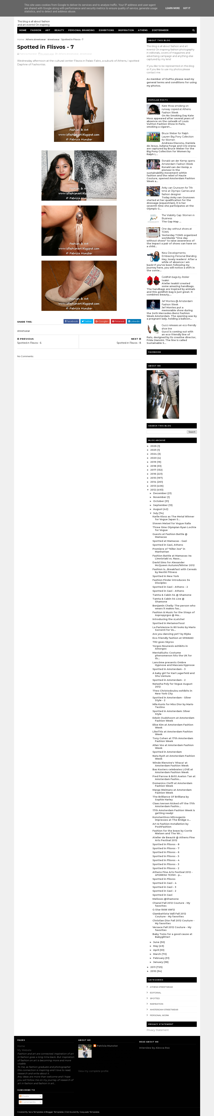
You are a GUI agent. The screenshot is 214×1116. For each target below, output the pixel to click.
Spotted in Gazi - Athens (168, 590)
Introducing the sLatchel (168, 619)
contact (151, 72)
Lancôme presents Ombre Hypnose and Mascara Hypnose (173, 664)
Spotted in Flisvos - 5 (165, 856)
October (159, 501)
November (160, 497)
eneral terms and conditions (166, 82)
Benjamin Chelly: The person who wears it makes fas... (173, 607)
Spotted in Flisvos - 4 (165, 860)
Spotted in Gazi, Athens (167, 544)
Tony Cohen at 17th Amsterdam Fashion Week (172, 740)
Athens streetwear (36, 39)
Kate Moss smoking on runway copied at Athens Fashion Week (176, 109)
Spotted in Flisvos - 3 (165, 864)
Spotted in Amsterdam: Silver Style (171, 713)
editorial (155, 992)
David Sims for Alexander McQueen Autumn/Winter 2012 (173, 564)
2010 (153, 971)
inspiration (156, 1004)
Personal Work (159, 1015)
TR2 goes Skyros (163, 642)
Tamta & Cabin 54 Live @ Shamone (168, 600)
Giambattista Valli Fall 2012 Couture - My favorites (169, 915)
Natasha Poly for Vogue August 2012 (172, 685)
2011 (153, 967)
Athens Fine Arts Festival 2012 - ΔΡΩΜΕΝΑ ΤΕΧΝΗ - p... (172, 873)
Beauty (59, 30)
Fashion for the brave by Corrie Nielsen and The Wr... (172, 832)
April (156, 950)
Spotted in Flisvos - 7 (165, 848)
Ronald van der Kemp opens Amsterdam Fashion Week (178, 162)
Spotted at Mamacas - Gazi (169, 541)
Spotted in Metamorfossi (168, 623)
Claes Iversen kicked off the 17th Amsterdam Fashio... (173, 805)
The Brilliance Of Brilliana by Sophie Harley (170, 798)
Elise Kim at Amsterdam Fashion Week (172, 726)
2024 (153, 453)
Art (47, 30)
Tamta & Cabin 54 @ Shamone (171, 594)
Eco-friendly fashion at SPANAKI (172, 637)
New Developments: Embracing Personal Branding (179, 254)
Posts (24, 1096)
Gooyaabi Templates (89, 1111)
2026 (153, 446)
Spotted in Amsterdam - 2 (168, 680)
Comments (27, 1102)
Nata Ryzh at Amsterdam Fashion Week (173, 757)
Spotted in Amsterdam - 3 (168, 669)
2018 (153, 465)
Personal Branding (81, 30)
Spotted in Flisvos (163, 879)
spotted (155, 998)
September (160, 505)
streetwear (54, 39)
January (158, 962)
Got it (186, 8)
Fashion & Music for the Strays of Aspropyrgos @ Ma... (173, 614)
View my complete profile (93, 1071)
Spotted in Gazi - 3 (164, 887)
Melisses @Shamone (165, 898)
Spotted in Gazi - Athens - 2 (170, 586)
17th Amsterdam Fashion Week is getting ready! (173, 812)
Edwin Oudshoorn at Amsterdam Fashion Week (173, 719)
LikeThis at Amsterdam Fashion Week (172, 733)
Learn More (172, 8)
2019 (153, 461)
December (160, 493)
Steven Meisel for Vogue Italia (171, 523)
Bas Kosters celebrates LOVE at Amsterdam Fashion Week (172, 771)
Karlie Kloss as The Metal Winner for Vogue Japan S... (173, 518)
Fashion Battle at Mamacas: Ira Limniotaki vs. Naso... (171, 557)
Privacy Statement (158, 1030)
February (159, 958)
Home (23, 30)
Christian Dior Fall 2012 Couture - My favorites (173, 922)
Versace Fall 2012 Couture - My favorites (171, 929)
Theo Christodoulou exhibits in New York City (172, 692)
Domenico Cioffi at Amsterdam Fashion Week (172, 785)
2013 (153, 485)
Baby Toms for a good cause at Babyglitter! (172, 935)
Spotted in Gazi (162, 894)
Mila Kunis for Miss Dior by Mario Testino (172, 706)
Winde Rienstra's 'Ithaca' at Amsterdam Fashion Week (170, 764)
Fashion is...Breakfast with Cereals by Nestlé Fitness (174, 571)
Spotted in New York (165, 576)
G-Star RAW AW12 (163, 909)
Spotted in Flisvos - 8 (165, 844)
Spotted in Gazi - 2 (164, 890)
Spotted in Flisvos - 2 (165, 868)
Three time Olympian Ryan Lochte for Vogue (174, 529)
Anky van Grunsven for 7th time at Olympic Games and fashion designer (178, 191)
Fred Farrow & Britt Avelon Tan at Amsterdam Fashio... (173, 778)
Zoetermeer (160, 30)
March (157, 954)
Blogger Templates (55, 1111)
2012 (153, 489)
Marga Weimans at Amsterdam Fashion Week (171, 791)
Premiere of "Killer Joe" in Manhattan (168, 550)
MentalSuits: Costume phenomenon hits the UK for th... (172, 655)
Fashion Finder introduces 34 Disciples (171, 581)
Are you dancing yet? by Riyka (171, 633)
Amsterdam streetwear (164, 1009)
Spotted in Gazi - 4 (164, 883)
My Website (24, 1050)
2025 (153, 449)
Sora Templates (36, 1111)
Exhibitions (106, 30)
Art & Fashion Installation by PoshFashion (170, 825)
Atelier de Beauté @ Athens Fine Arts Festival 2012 (173, 839)
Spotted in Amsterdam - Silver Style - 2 (171, 699)
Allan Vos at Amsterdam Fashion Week (172, 747)
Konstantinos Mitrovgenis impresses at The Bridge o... (171, 819)
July (155, 513)
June (156, 942)
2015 (153, 477)
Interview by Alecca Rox (154, 1047)
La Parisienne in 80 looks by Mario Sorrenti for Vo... (173, 629)
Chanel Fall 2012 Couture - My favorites (171, 904)
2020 (153, 457)
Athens (143, 30)
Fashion (36, 30)
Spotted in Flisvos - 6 (165, 852)
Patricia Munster (107, 1045)
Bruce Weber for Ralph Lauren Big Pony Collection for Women (178, 136)
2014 (153, 481)
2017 (153, 469)
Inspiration (126, 30)
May (156, 946)
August (158, 509)
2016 (153, 473)
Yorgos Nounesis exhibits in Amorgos (170, 647)
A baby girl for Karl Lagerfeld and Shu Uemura (173, 675)
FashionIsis (49, 64)
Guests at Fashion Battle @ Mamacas (169, 535)
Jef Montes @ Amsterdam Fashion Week (177, 303)
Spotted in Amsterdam (167, 751)
